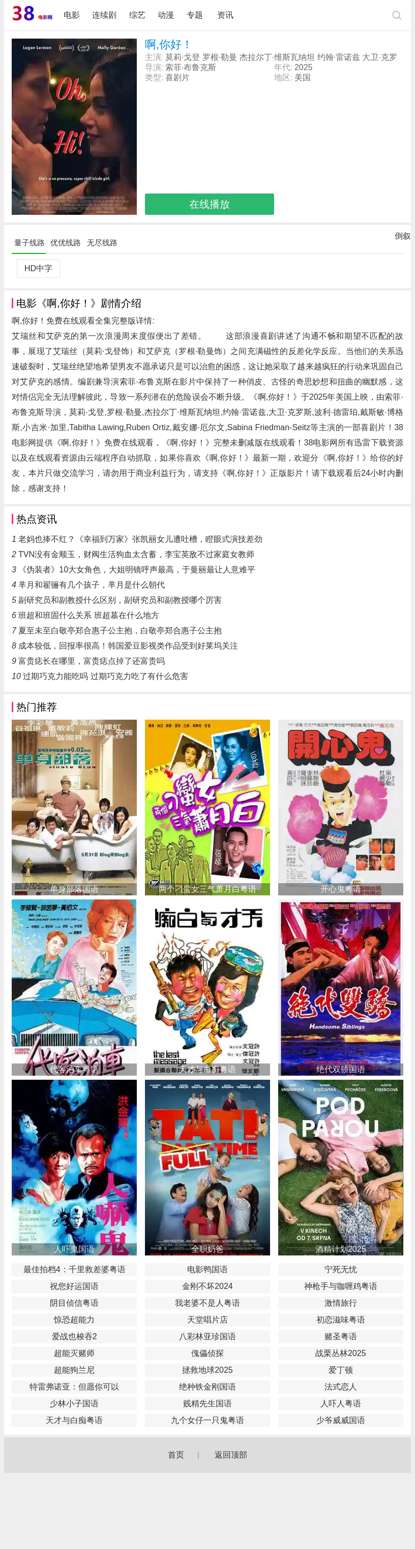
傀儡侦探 (207, 1353)
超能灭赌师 (74, 1353)
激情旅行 (340, 1303)
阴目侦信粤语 (74, 1303)
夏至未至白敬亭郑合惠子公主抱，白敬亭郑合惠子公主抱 (120, 630)
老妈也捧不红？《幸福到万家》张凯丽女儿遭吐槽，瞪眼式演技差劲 (140, 539)
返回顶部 (231, 1454)
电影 (72, 15)
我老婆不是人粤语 (207, 1303)
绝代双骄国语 (340, 1069)
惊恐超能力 (74, 1319)
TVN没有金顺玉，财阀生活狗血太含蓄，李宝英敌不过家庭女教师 (136, 554)
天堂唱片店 (207, 1319)
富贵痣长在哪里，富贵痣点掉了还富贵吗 (91, 661)
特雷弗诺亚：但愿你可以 (74, 1386)
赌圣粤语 (340, 1336)
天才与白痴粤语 (207, 1069)
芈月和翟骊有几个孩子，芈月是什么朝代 (91, 584)
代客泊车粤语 (74, 1069)
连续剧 (104, 15)
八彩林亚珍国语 (207, 1336)
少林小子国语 (74, 1403)
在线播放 (209, 204)
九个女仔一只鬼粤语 (207, 1420)
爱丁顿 (341, 1370)
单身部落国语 (74, 889)
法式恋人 (340, 1386)
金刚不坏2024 (207, 1286)
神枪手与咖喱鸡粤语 (340, 1286)
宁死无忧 (340, 1269)
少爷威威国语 (340, 1420)
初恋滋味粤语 (340, 1319)
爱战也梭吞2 (74, 1336)
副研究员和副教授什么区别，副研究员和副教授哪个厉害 (120, 600)
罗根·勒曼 (219, 57)
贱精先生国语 (207, 1403)
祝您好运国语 (74, 1286)
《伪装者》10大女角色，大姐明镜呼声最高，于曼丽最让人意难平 (136, 569)
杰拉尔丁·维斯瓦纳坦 (277, 57)
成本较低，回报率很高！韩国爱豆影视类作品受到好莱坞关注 (128, 645)
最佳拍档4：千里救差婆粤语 (74, 1269)
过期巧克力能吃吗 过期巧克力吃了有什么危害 (105, 676)
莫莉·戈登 (182, 57)
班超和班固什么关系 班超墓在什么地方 (88, 615)
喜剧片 (177, 77)
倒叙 (403, 238)
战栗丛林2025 (340, 1353)
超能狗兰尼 (74, 1370)
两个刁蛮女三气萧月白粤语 (207, 889)
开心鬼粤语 (340, 889)
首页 (176, 1454)
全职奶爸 (207, 1249)
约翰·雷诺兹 (338, 57)
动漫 (166, 15)
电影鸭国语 (207, 1269)
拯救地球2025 (207, 1370)
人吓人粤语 (340, 1403)
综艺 (137, 15)
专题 (196, 15)
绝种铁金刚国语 (207, 1386)
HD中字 (38, 268)
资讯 (225, 15)
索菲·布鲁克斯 (190, 67)
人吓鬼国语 (74, 1249)
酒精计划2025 (340, 1249)
